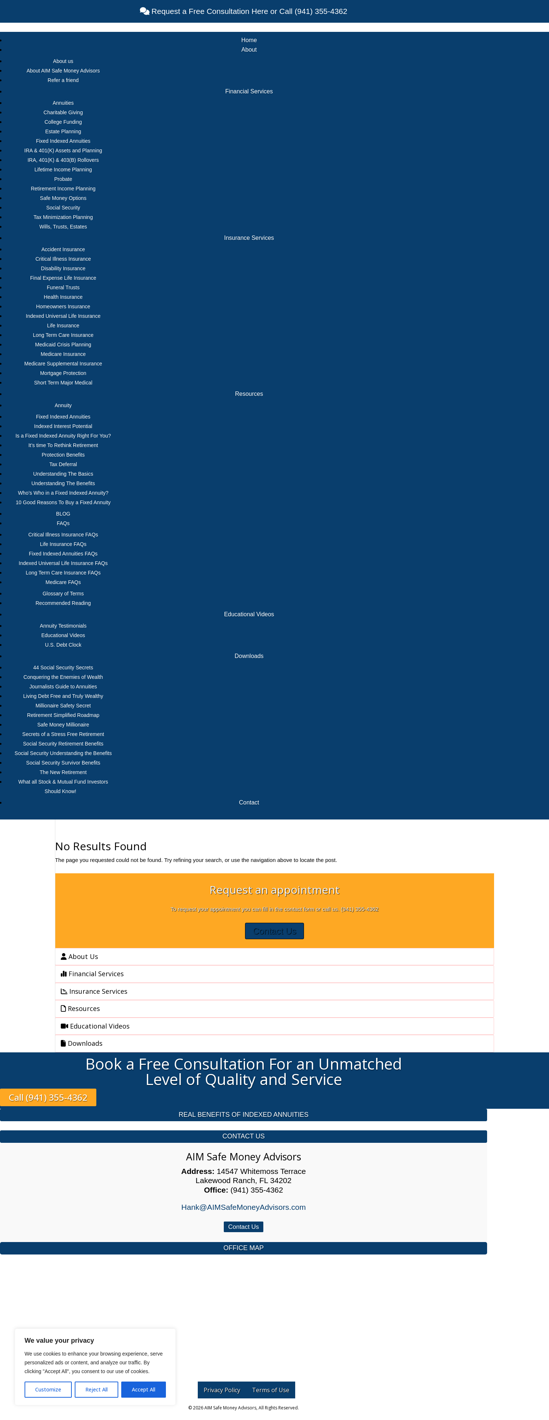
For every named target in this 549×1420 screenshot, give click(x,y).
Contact (249, 802)
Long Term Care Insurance (63, 335)
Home (249, 40)
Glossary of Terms (63, 593)
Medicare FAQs (63, 582)
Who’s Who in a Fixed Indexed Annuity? (63, 493)
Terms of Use (270, 1390)
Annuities (63, 103)
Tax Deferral (63, 464)
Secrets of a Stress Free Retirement (63, 734)
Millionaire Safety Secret (63, 706)
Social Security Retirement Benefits (63, 744)
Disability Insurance (63, 268)
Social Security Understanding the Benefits (63, 753)
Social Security (63, 208)
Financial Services (249, 91)
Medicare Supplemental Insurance (63, 364)
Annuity (63, 405)
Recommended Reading (63, 603)
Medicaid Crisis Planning (63, 344)
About (249, 50)
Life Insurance (63, 325)
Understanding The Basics (63, 474)
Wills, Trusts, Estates (63, 227)
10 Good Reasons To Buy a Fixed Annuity (63, 502)
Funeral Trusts (63, 287)
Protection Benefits (63, 455)
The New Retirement (63, 772)
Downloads (248, 656)
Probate (63, 179)
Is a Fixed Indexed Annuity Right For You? (63, 436)
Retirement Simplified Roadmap (63, 715)
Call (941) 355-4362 (48, 1098)
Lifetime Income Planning (63, 169)
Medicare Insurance (63, 354)
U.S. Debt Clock (63, 645)
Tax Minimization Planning (63, 217)
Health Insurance (63, 297)
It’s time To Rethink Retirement (63, 445)
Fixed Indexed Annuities (63, 141)
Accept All (143, 1389)
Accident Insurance (63, 249)
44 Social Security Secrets (63, 667)
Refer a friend (63, 80)
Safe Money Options (63, 198)
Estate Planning (63, 131)
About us (63, 61)
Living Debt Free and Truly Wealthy (63, 696)
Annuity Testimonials (63, 626)
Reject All (96, 1389)
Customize (48, 1389)
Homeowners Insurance (63, 306)
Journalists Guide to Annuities (63, 686)
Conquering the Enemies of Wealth (63, 677)
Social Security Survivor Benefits (63, 763)
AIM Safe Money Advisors (243, 1156)
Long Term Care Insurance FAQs (63, 573)
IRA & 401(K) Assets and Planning (63, 150)
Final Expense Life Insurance (63, 278)
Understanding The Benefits (63, 483)
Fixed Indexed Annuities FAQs (63, 554)
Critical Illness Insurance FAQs (63, 535)
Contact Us (274, 931)
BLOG (63, 514)
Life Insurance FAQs (63, 544)
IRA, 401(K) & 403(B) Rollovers (63, 160)
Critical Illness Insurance (63, 259)
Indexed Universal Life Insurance (63, 316)
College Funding (63, 122)
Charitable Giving (63, 112)
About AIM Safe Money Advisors (63, 71)
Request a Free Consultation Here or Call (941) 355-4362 (248, 11)
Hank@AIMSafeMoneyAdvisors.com (243, 1207)
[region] (95, 1366)
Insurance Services (249, 238)
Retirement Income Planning (63, 189)
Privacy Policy (222, 1390)
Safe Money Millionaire (63, 725)
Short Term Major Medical (63, 383)
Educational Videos (249, 614)
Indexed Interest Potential (63, 426)
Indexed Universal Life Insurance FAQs (63, 563)
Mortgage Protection (63, 373)
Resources (249, 394)
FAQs (63, 523)
